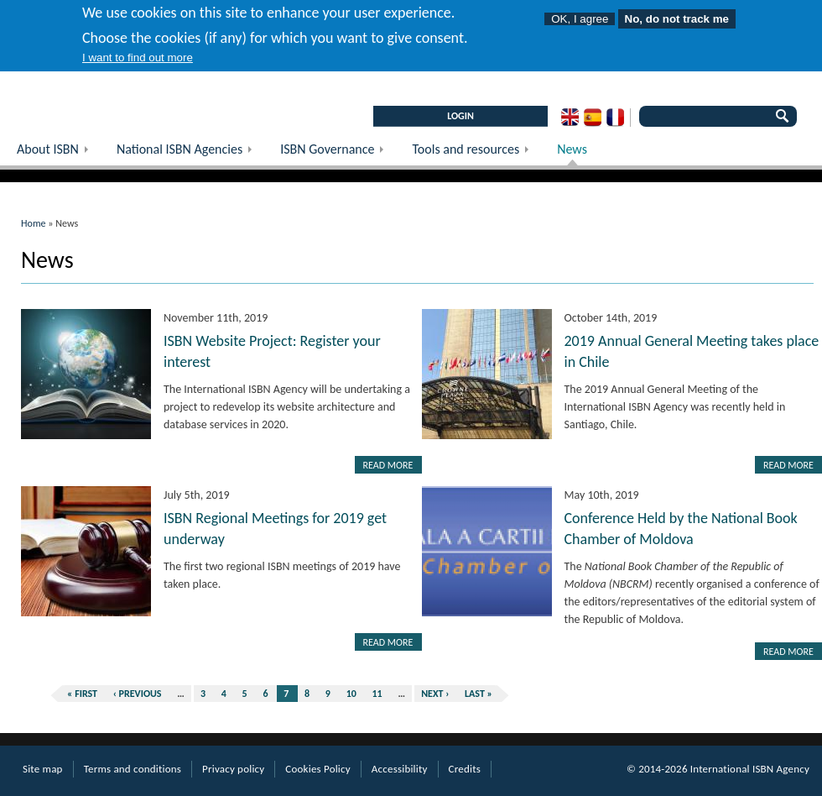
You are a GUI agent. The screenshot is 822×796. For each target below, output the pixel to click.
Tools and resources (476, 153)
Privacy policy (233, 768)
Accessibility (400, 768)
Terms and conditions (132, 768)
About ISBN (58, 153)
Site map (43, 768)
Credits (465, 768)
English (570, 117)
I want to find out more (137, 45)
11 (377, 693)
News (572, 149)
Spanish (592, 117)
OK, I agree (579, 7)
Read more (388, 465)
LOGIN (460, 116)
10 (351, 693)
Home (33, 223)
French (615, 117)
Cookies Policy (318, 768)
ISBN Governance (337, 153)
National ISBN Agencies (190, 153)
